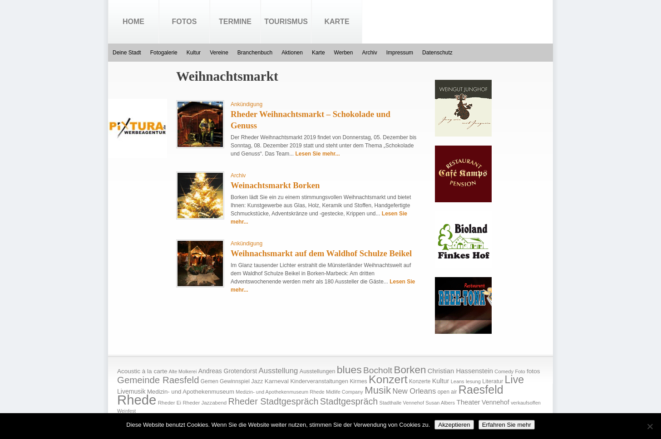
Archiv (369, 52)
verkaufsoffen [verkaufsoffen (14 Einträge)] (526, 402)
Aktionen (292, 52)
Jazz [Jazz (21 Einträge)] (257, 381)
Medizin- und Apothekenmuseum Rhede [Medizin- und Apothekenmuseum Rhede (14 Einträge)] (280, 392)
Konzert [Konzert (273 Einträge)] (388, 379)
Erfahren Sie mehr (506, 424)
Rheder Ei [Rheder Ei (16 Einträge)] (169, 402)
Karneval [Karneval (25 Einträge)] (277, 381)
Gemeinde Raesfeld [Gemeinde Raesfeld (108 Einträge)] (158, 380)
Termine (235, 21)
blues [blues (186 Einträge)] (349, 370)
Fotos (184, 21)
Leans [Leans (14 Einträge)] (457, 381)
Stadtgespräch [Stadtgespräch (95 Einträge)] (349, 401)
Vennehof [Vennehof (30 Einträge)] (495, 402)
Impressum (399, 52)
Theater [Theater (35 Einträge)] (468, 402)
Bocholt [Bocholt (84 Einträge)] (377, 370)
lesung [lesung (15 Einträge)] (473, 381)
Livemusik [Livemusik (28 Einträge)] (131, 391)
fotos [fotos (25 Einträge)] (533, 371)
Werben (343, 52)
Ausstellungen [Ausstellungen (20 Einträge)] (317, 371)
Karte (336, 21)
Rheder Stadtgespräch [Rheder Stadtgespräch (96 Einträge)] (273, 401)
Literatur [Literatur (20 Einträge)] (492, 381)
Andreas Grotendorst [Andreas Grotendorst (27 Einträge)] (227, 371)
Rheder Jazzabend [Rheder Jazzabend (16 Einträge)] (205, 402)
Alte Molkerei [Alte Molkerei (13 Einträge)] (183, 371)
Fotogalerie (164, 52)
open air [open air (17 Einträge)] (447, 392)
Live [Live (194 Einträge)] (514, 379)
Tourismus (286, 21)
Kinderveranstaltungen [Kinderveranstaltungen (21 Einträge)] (319, 381)
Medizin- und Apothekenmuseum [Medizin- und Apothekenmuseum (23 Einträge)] (190, 391)
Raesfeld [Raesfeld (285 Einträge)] (481, 389)
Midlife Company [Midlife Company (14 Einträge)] (344, 392)
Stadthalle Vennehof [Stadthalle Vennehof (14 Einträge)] (402, 402)
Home (133, 21)
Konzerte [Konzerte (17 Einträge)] (419, 381)
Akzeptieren (454, 424)
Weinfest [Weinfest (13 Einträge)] (126, 411)
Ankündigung (246, 104)
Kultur (194, 52)
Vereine (219, 52)
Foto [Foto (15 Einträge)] (520, 371)
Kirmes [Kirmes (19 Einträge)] (358, 381)
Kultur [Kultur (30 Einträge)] (440, 381)
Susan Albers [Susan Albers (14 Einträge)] (440, 402)
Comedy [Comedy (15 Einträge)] (503, 371)
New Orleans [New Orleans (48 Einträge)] (414, 391)
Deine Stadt (127, 52)
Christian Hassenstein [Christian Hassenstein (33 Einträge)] (460, 371)
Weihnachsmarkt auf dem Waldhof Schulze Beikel (321, 253)
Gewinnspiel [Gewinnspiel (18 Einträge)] (235, 381)
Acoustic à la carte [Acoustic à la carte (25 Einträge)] (142, 371)
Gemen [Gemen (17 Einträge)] (209, 381)
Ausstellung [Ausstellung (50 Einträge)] (278, 370)
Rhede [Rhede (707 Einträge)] (136, 399)
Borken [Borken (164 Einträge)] (410, 370)
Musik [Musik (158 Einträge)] (378, 390)
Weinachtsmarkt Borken (275, 185)
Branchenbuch (254, 52)
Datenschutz (437, 52)
